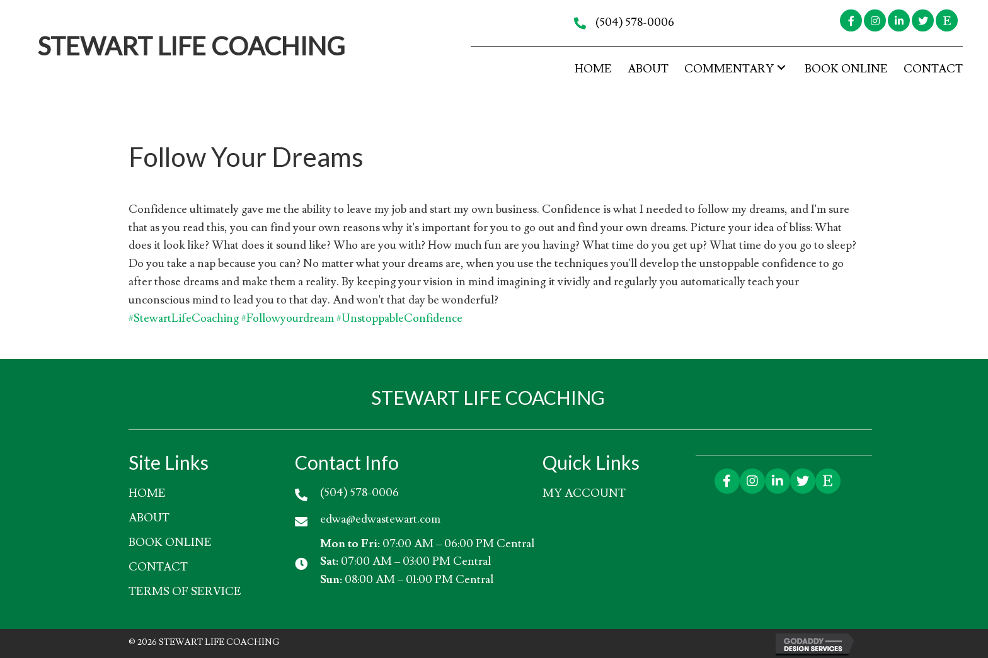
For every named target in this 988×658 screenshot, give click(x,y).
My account (584, 493)
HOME (147, 493)
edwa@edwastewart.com (380, 519)
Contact (158, 567)
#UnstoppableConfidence (399, 318)
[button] (851, 20)
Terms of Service (185, 591)
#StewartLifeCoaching (184, 318)
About (149, 518)
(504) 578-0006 (634, 22)
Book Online (170, 542)
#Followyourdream (287, 318)
